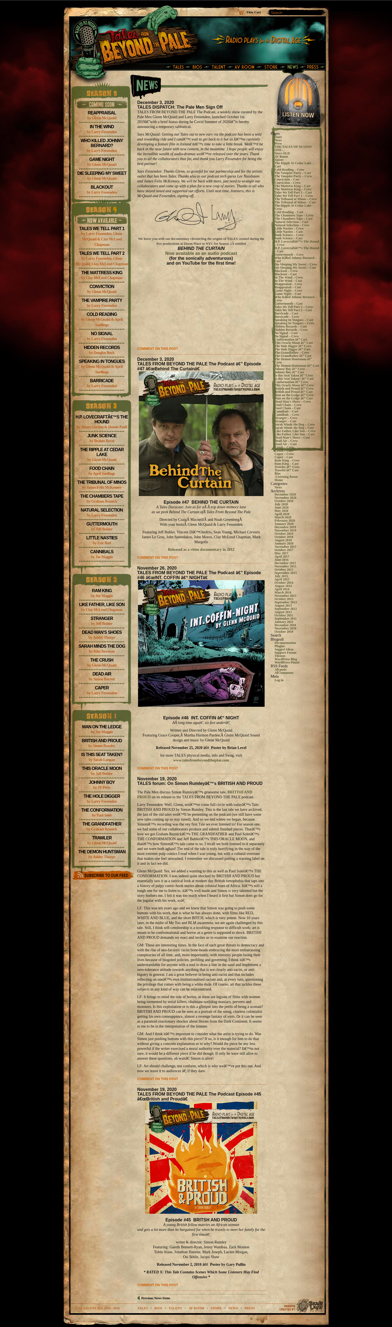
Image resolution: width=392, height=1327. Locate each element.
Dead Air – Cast (285, 444)
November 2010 (285, 628)
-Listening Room (286, 477)
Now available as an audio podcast (201, 253)
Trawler (102, 838)
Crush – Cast (283, 450)
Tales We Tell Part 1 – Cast (293, 192)
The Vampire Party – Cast (292, 173)
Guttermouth (101, 524)
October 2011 (283, 615)
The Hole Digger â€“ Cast (292, 349)
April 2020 (281, 514)
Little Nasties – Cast (288, 232)
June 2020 (281, 507)
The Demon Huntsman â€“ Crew (293, 360)
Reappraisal (102, 113)
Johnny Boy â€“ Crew (289, 369)
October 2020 (283, 501)
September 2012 (285, 609)
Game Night (101, 159)
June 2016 (281, 560)
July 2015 (281, 576)
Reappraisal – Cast (287, 287)
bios (158, 1308)
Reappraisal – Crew (288, 284)
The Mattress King (101, 272)
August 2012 (283, 612)
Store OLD (282, 153)
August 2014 (283, 586)
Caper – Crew (284, 454)
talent (175, 1308)
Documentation (285, 643)
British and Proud (102, 740)
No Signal (102, 333)
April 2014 (281, 589)
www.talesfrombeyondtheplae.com (201, 760)
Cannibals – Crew (286, 415)
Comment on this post (157, 349)
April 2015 (281, 579)
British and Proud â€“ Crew (294, 388)
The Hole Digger (102, 796)
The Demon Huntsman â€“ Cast (296, 366)
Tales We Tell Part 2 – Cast (293, 310)
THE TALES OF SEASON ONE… (293, 148)
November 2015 (285, 566)
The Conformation (101, 810)
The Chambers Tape (101, 496)
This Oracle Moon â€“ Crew (294, 385)
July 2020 (281, 504)
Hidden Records (102, 347)
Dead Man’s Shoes (102, 632)
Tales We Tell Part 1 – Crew (293, 196)
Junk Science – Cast (288, 238)
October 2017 (283, 550)
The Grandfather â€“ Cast (292, 356)
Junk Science (101, 435)
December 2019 (285, 527)
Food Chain (101, 468)
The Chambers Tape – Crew (294, 215)
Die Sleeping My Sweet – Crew (295, 264)
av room (196, 1308)
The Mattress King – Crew (292, 189)
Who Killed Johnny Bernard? (102, 143)
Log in (278, 680)
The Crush (101, 660)
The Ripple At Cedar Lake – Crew (294, 207)
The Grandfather (101, 824)
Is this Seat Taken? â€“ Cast (294, 379)
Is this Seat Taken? (101, 754)
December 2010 (285, 625)
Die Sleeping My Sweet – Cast (295, 268)
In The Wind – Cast (288, 281)
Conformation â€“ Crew (291, 382)
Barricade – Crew (286, 317)
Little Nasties (101, 538)
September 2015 (285, 573)
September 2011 (285, 618)
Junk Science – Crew (289, 235)
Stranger (102, 618)
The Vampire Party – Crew (293, 176)
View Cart (253, 12)
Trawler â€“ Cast (286, 470)
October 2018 (283, 537)
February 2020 (284, 520)
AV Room (281, 156)
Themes (279, 656)
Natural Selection (102, 510)
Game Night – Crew (288, 290)
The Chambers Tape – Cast (293, 219)
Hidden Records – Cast (290, 326)
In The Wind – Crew (288, 277)
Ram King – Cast (286, 464)
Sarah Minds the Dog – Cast (294, 428)
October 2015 (283, 569)
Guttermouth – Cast (288, 303)
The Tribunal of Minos (101, 482)
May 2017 (281, 553)
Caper (102, 688)
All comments (283, 673)
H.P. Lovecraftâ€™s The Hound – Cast (296, 249)
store (216, 1308)
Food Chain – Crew (288, 405)
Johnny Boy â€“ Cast (289, 372)
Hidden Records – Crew (291, 330)
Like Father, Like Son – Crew (295, 431)
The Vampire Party (102, 300)
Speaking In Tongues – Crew (294, 323)
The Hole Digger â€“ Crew (292, 346)
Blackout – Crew (286, 271)
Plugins (279, 646)
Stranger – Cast (285, 421)
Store (278, 137)
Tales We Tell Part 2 (101, 253)
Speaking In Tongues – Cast (293, 320)
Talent (278, 160)
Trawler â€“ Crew (287, 467)
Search (276, 635)
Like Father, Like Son (101, 604)
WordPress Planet (286, 662)
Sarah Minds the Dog (101, 646)
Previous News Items (155, 1298)
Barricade (102, 380)
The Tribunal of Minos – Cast (295, 202)
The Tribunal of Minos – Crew (295, 199)
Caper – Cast (283, 457)
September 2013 (285, 602)
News (278, 140)
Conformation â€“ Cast (290, 339)
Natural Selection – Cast (291, 222)
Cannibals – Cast (286, 411)
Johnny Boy (102, 782)
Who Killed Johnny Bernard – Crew (295, 298)
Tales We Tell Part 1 (101, 228)
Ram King (102, 590)
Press (278, 143)
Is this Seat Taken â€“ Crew (293, 375)
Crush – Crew (284, 447)
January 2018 (283, 543)
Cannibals (101, 551)
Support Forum (285, 653)
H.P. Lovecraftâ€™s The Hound (102, 419)
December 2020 (285, 494)
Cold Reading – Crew (289, 170)
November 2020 (285, 498)
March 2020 (282, 517)
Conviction (102, 286)
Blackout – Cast (285, 274)
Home (278, 480)
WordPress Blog (285, 659)
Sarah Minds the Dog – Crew (294, 424)
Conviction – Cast (286, 179)
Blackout (102, 187)
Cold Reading (102, 314)
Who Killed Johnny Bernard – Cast (295, 259)
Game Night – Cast (287, 294)
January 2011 (283, 622)
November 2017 (285, 547)
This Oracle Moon (102, 768)
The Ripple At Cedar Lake (102, 452)
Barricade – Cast (286, 313)
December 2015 (285, 563)
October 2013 (283, 599)
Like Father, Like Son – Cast (294, 434)
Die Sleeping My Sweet (102, 173)
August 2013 (283, 605)
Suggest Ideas (283, 649)
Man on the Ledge (102, 726)
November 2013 (285, 596)
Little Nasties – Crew (289, 228)
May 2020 (281, 511)
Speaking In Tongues (102, 361)
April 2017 (281, 556)
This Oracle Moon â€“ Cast (293, 343)
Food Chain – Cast (287, 408)
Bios (277, 473)
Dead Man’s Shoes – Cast (292, 437)
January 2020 (283, 524)
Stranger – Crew (286, 418)
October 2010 (283, 632)
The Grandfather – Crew (291, 352)
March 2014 (282, 592)
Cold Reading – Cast (288, 212)
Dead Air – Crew (286, 441)
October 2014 (283, 583)
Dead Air (102, 674)
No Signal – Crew (286, 336)
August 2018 (283, 540)
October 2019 (283, 534)
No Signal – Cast (286, 333)
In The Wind (102, 126)
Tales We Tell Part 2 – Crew (293, 307)
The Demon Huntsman (101, 851)
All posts (280, 669)
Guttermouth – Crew (289, 254)
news (233, 1308)
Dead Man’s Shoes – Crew (292, 401)
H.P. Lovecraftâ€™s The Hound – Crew (296, 243)
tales (142, 1308)
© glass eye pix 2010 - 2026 (97, 1308)
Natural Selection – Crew (292, 225)
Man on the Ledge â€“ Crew (294, 395)
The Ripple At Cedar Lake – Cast (294, 164)
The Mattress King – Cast (292, 186)
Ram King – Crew (287, 460)
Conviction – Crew (287, 183)
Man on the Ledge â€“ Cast (293, 398)
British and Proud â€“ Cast (293, 392)
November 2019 (285, 530)
